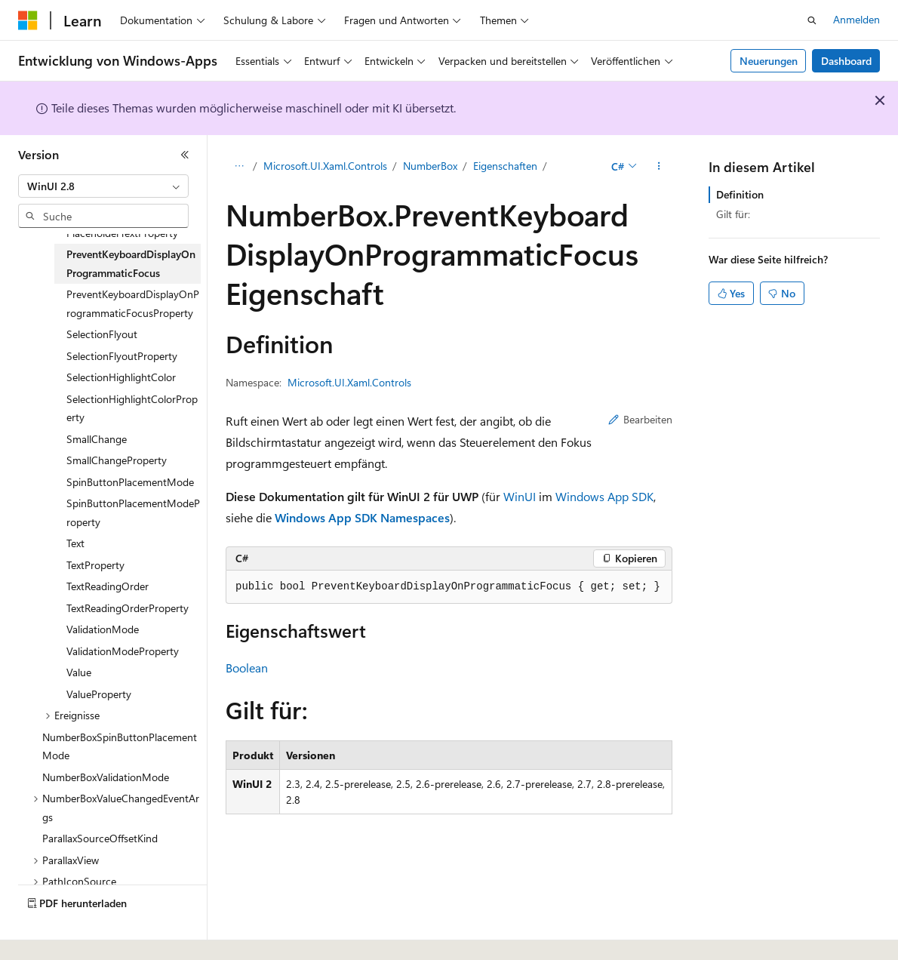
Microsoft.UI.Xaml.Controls (325, 165)
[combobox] (103, 186)
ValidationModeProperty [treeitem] (122, 651)
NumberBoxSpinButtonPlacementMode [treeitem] (119, 746)
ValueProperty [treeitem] (98, 694)
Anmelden (856, 19)
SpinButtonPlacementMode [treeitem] (130, 482)
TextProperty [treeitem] (95, 565)
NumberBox (430, 165)
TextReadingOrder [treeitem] (107, 586)
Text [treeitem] (75, 543)
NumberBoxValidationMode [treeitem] (105, 777)
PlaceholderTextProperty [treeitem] (122, 233)
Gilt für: (733, 214)
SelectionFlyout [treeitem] (101, 334)
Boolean (247, 667)
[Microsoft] (28, 20)
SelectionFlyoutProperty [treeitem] (121, 356)
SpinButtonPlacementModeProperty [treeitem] (133, 512)
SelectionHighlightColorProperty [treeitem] (132, 408)
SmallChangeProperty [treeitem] (116, 460)
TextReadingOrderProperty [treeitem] (127, 608)
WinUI (519, 496)
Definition (740, 194)
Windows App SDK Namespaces (362, 517)
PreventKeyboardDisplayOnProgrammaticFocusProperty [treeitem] (132, 303)
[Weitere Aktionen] (659, 167)
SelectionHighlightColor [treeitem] (121, 377)
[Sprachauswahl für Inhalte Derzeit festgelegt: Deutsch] (52, 935)
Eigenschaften (505, 165)
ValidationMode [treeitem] (102, 629)
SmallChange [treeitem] (96, 439)
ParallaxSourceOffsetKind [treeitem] (100, 838)
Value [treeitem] (78, 672)
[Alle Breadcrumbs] (239, 167)
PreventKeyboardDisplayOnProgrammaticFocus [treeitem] (130, 263)
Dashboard (846, 61)
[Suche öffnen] (812, 20)
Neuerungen (769, 61)
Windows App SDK (604, 496)
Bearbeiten (640, 419)
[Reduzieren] (185, 154)
